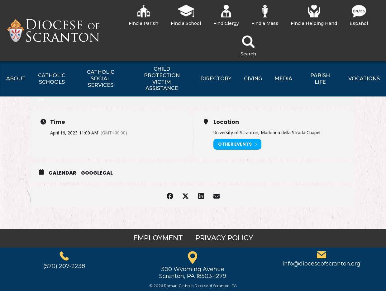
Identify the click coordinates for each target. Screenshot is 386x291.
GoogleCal (97, 173)
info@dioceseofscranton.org (321, 263)
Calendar (62, 173)
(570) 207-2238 (64, 266)
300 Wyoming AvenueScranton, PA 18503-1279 (192, 272)
